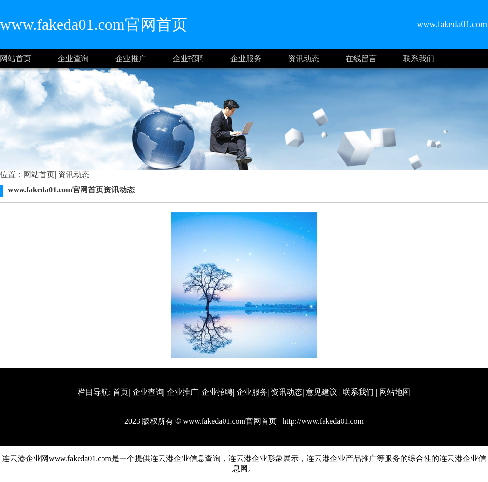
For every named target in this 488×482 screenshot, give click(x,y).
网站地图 (394, 392)
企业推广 (130, 58)
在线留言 (361, 58)
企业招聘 (188, 58)
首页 (120, 392)
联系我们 (418, 58)
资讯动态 (303, 58)
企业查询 (73, 58)
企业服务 (246, 58)
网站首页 (15, 58)
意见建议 (321, 392)
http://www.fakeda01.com (322, 421)
